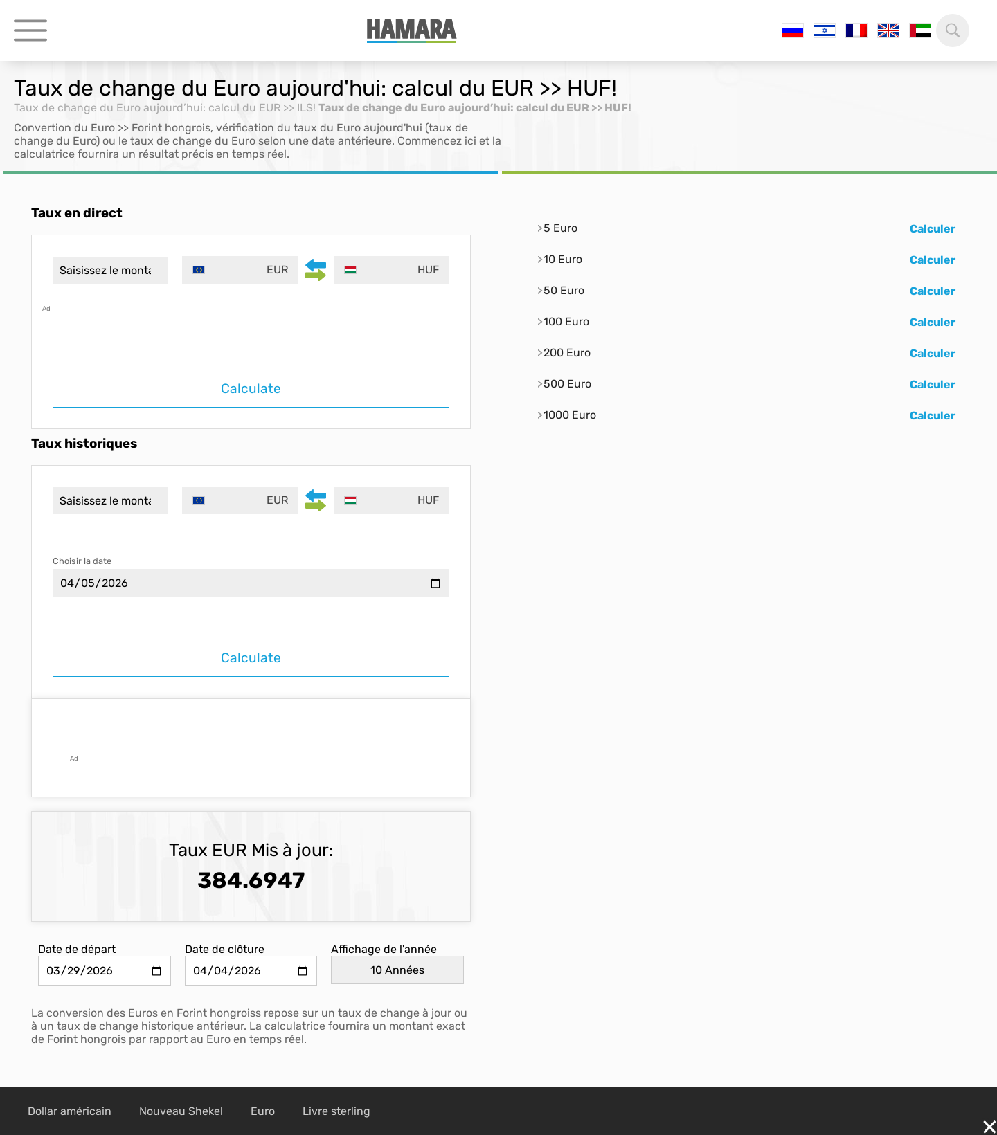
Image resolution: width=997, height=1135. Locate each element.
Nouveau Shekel (181, 1111)
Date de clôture (224, 949)
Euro (263, 1111)
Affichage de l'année (384, 949)
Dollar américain (69, 1111)
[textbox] (241, 270)
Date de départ (77, 949)
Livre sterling (336, 1111)
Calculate (251, 389)
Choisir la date (82, 561)
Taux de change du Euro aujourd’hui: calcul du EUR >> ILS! (165, 107)
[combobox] (241, 270)
